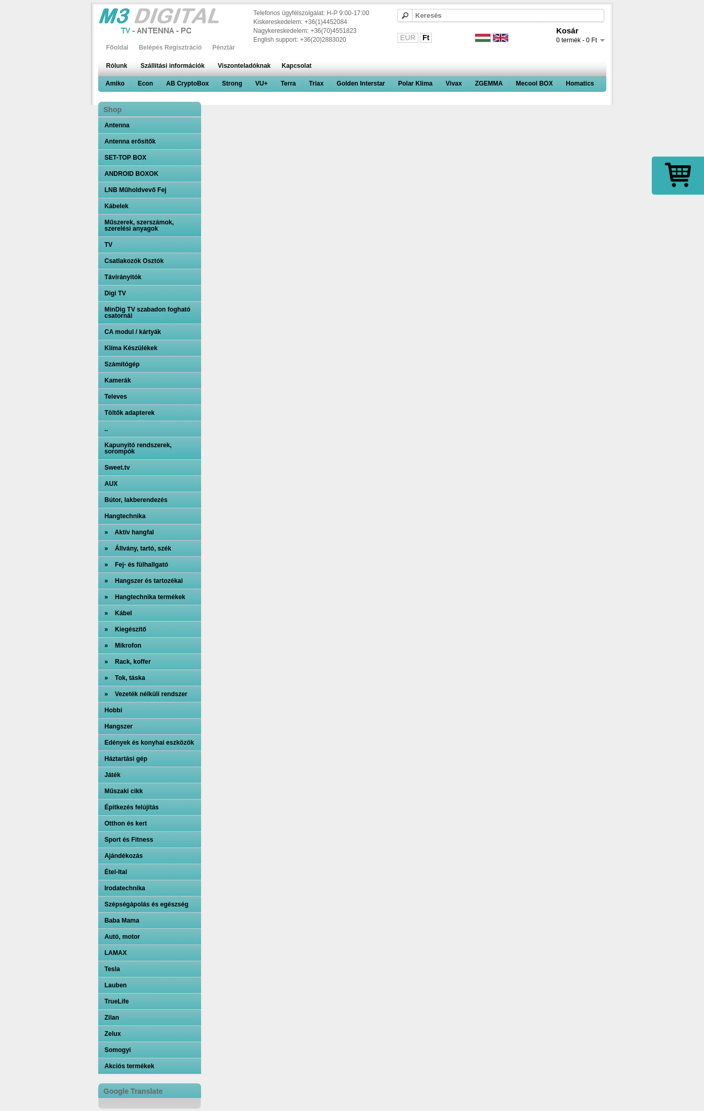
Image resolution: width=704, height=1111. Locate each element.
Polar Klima (415, 83)
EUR (408, 37)
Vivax (453, 83)
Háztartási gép (125, 758)
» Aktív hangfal (129, 532)
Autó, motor (122, 936)
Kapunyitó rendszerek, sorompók (138, 448)
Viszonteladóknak (244, 65)
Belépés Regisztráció (170, 47)
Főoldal (117, 47)
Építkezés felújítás (131, 807)
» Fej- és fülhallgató (136, 564)
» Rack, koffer (127, 661)
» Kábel (118, 613)
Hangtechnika (125, 516)
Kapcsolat (296, 65)
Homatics (580, 83)
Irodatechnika (124, 888)
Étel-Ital (115, 872)
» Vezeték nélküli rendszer (145, 694)
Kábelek (116, 206)
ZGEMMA (488, 83)
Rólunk (116, 65)
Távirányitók (123, 277)
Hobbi (113, 710)
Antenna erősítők (130, 141)
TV (108, 244)
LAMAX (115, 953)
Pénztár (223, 47)
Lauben (115, 985)
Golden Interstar (361, 83)
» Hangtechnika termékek (144, 597)
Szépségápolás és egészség (146, 904)
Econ (145, 83)
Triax (316, 83)
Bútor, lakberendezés (136, 500)
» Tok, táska (124, 678)
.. (106, 429)
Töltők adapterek (129, 412)
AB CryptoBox (187, 83)
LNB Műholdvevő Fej (135, 190)
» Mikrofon (123, 645)
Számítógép (121, 364)
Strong (232, 83)
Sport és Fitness (128, 839)
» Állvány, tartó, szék (137, 548)
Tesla (112, 969)
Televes (115, 396)
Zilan (111, 1017)
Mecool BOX (534, 83)
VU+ (261, 83)
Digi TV (115, 293)
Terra (288, 83)
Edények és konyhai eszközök (149, 742)
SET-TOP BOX (125, 157)
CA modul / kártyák (132, 332)
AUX (111, 483)
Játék (112, 775)
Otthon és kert (125, 823)
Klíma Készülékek (130, 348)
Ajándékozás (123, 855)
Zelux (112, 1033)
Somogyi (117, 1050)
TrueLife (116, 1001)
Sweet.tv (117, 467)
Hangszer (118, 726)
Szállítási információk (172, 65)
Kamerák (117, 380)
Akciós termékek (129, 1066)
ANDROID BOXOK (131, 173)
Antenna (117, 125)
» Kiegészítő (125, 629)
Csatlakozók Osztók (133, 261)
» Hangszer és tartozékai (143, 580)
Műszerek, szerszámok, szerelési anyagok (139, 225)
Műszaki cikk (123, 791)
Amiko (115, 83)
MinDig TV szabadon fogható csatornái (147, 312)
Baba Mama (121, 920)
